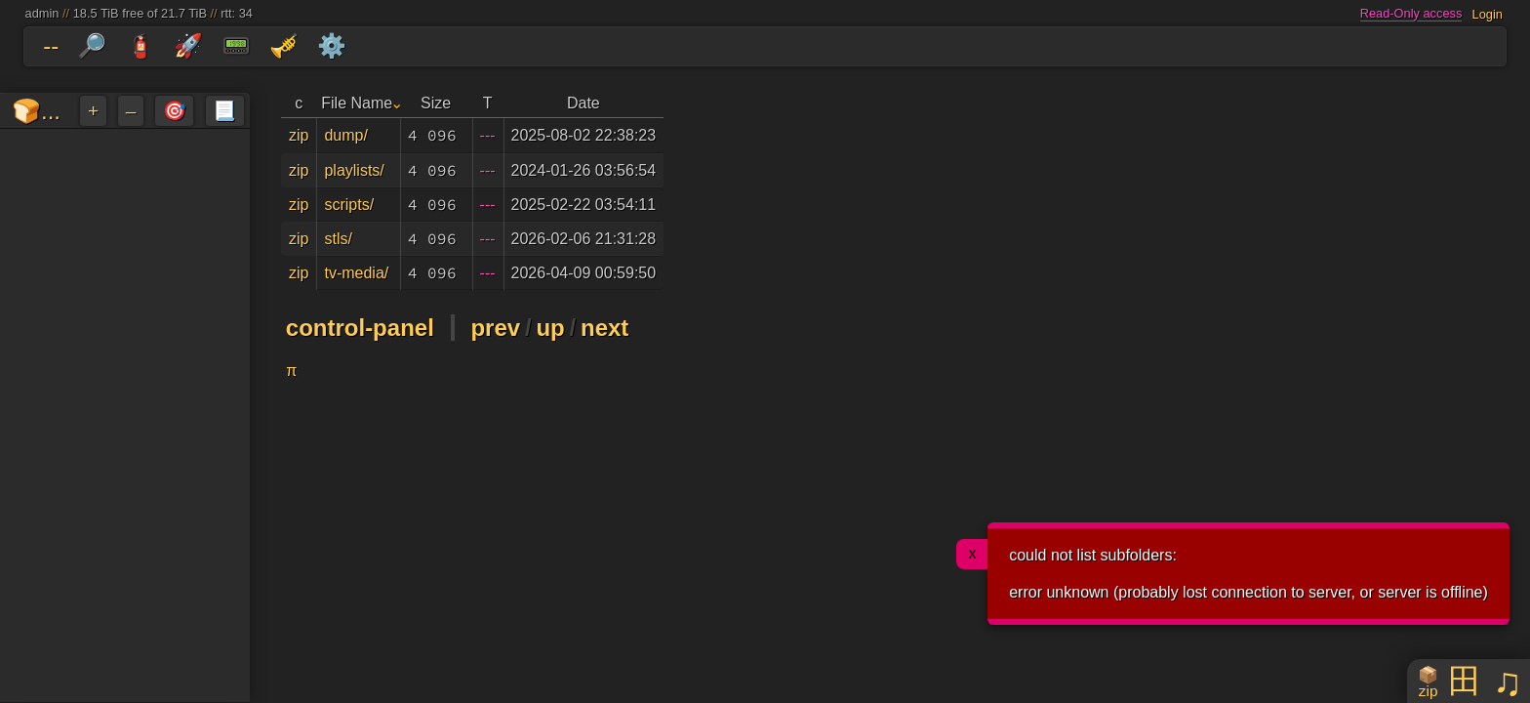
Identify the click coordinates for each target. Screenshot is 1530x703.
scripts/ (349, 204)
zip (298, 135)
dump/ (345, 135)
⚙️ (331, 45)
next (604, 327)
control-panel (360, 327)
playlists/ (353, 170)
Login (1487, 13)
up (550, 327)
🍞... (36, 111)
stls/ (337, 238)
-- (51, 45)
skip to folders (4, 31)
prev (495, 327)
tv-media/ (356, 273)
